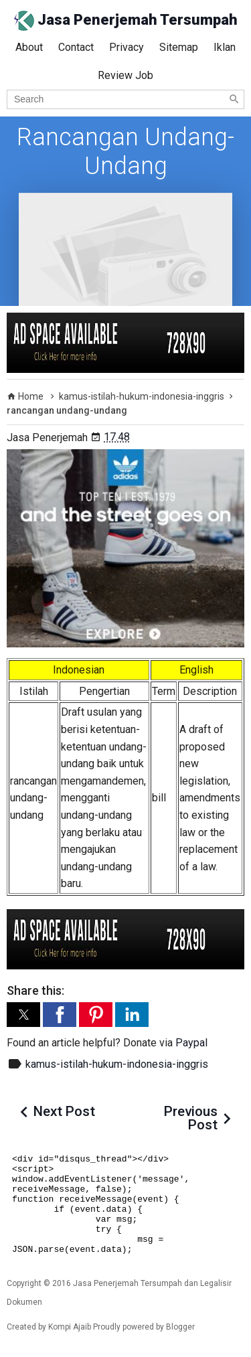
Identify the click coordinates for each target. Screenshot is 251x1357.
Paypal (191, 1042)
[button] (23, 1014)
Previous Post (191, 1118)
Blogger (180, 1327)
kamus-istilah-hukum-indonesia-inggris (116, 1064)
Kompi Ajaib (69, 1327)
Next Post (64, 1111)
